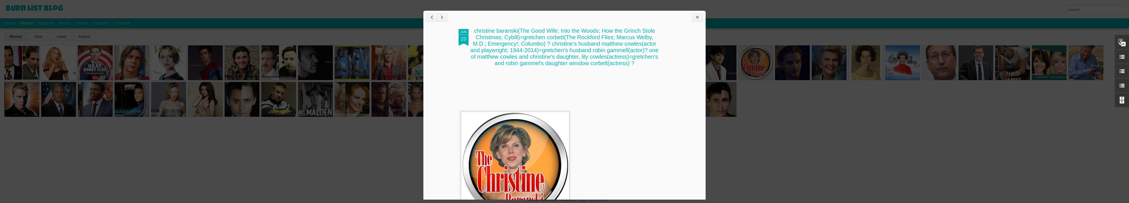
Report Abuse (598, 200)
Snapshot (101, 23)
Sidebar (82, 23)
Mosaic (64, 23)
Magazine (46, 23)
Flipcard (26, 23)
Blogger (582, 200)
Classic (9, 23)
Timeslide (121, 23)
